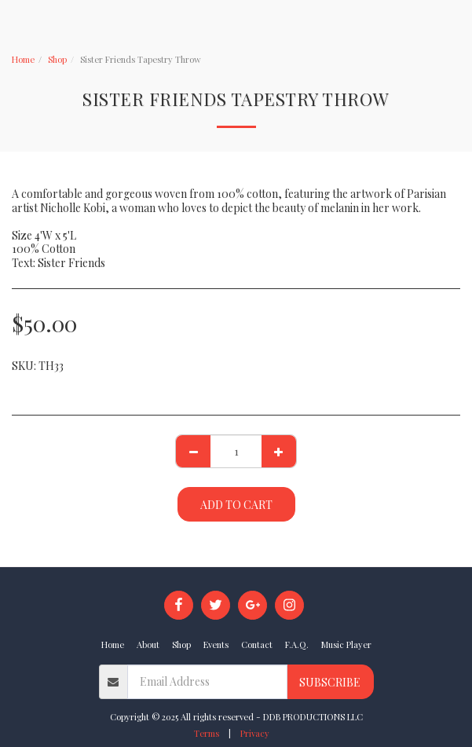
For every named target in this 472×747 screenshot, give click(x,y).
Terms (206, 733)
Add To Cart (236, 504)
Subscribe (329, 682)
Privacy (254, 733)
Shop (57, 59)
